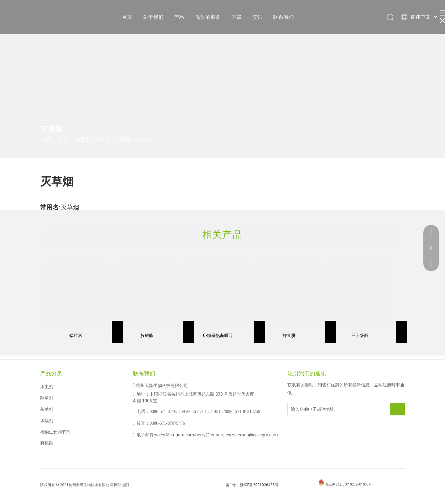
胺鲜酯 (146, 335)
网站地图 (121, 485)
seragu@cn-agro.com (256, 434)
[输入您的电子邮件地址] (312, 409)
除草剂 (46, 398)
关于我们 (153, 17)
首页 (127, 17)
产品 (179, 17)
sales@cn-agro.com (174, 434)
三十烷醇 (360, 335)
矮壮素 (75, 335)
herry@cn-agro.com (214, 434)
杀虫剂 (46, 386)
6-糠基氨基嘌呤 (218, 335)
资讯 (257, 17)
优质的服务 (208, 17)
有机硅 (46, 442)
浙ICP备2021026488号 (259, 485)
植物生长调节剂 (55, 431)
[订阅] (397, 409)
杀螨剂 (46, 420)
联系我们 (283, 17)
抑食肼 (288, 335)
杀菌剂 (46, 409)
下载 (236, 17)
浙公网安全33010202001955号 (348, 484)
